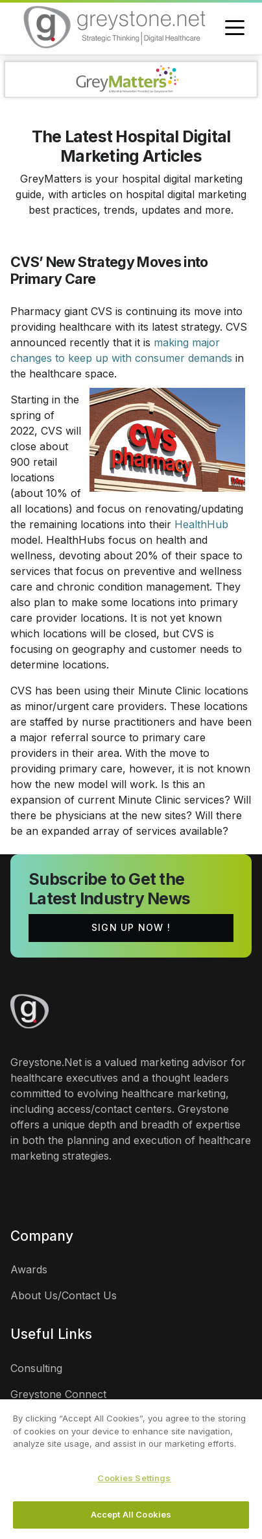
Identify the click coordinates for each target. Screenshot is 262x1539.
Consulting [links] (36, 1368)
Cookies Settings (134, 1478)
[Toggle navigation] (234, 28)
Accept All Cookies (131, 1514)
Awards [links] (28, 1269)
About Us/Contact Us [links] (63, 1295)
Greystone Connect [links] (58, 1394)
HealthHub (201, 524)
